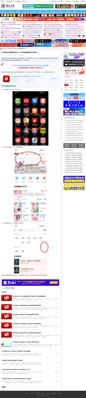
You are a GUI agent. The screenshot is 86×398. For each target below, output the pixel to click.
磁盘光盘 (81, 80)
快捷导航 (83, 1)
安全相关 (76, 82)
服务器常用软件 (9, 1)
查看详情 (54, 78)
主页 (6, 48)
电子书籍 (53, 11)
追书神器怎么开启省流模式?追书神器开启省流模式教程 (27, 323)
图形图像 (81, 85)
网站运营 (67, 11)
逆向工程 (71, 89)
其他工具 (76, 89)
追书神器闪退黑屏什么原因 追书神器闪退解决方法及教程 (16, 378)
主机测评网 (17, 1)
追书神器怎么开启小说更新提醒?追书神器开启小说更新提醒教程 (29, 296)
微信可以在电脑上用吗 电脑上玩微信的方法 (76, 139)
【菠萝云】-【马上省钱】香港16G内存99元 (11, 24)
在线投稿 (59, 393)
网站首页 (4, 11)
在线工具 (24, 1)
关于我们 (27, 393)
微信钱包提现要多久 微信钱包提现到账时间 (76, 133)
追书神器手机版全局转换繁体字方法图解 (12, 360)
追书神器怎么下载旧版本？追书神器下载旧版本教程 (26, 342)
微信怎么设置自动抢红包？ (72, 131)
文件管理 (71, 82)
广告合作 (32, 393)
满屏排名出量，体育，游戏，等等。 (52, 22)
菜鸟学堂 (3, 1)
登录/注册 (54, 1)
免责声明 (43, 393)
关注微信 (77, 1)
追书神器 (7, 288)
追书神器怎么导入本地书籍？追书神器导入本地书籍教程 (16, 351)
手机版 (61, 1)
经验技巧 (66, 87)
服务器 (46, 11)
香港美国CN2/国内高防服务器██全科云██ (74, 35)
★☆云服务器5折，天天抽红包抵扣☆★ (31, 30)
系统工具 (71, 80)
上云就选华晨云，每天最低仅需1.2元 (73, 33)
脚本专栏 (26, 11)
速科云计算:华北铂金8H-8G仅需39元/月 (53, 24)
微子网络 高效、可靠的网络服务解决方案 (32, 32)
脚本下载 (33, 11)
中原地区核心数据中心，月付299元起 (31, 33)
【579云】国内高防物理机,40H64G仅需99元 (33, 28)
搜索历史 (12, 288)
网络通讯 (76, 80)
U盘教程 (66, 89)
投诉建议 (54, 393)
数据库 (39, 11)
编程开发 (71, 87)
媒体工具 (76, 85)
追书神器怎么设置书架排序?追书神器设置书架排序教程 (27, 333)
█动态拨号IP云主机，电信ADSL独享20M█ (10, 32)
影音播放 (76, 87)
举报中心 (69, 1)
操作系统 (60, 11)
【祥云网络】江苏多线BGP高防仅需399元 (53, 32)
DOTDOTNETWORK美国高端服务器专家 (32, 37)
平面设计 (75, 11)
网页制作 (11, 11)
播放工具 (66, 82)
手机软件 (14, 48)
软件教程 (10, 48)
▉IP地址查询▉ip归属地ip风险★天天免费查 (32, 26)
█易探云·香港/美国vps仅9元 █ (8, 22)
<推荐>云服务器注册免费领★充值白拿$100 (75, 22)
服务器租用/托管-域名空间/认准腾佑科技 (53, 35)
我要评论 (22, 55)
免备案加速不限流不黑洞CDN (71, 24)
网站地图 (48, 393)
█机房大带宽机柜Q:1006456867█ (51, 30)
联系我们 (38, 393)
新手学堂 (66, 80)
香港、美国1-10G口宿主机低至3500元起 (74, 28)
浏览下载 (81, 87)
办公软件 (81, 82)
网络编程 (18, 11)
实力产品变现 (4, 26)
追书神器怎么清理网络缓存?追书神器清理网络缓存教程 (27, 305)
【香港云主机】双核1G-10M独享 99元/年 (74, 26)
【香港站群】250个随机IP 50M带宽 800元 (53, 28)
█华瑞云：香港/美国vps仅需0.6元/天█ (31, 35)
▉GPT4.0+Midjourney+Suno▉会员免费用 (10, 33)
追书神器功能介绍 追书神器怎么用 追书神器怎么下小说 (16, 369)
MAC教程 (71, 85)
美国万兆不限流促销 (5, 30)
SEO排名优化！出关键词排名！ (30, 22)
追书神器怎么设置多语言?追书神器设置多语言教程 (26, 314)
